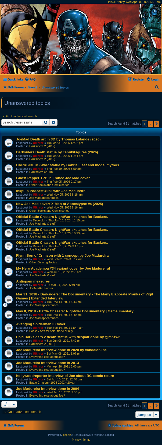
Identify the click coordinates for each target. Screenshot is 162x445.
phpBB (67, 434)
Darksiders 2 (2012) (42, 146)
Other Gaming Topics (43, 262)
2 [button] (151, 123)
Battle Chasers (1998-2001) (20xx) (52, 382)
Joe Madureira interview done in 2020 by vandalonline (61, 350)
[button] (156, 124)
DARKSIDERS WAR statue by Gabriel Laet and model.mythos (67, 165)
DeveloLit (39, 220)
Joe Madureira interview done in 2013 (47, 363)
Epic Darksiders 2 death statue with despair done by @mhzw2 (68, 337)
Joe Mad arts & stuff (42, 223)
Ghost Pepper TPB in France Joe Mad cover (53, 178)
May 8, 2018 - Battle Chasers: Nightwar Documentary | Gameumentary (75, 311)
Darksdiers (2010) (41, 172)
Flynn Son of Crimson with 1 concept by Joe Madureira (62, 255)
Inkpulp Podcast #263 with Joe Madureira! (51, 191)
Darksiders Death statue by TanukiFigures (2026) (57, 152)
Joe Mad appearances (44, 197)
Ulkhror (38, 142)
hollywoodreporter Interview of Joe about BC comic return (65, 376)
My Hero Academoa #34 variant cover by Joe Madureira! (63, 268)
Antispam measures (33, 281)
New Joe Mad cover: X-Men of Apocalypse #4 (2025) (59, 204)
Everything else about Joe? (47, 356)
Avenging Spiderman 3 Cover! (41, 324)
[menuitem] (30, 79)
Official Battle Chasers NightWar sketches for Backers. (62, 217)
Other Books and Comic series (49, 184)
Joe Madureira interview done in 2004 (47, 389)
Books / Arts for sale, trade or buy (51, 331)
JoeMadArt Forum (41, 288)
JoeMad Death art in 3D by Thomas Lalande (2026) (58, 139)
